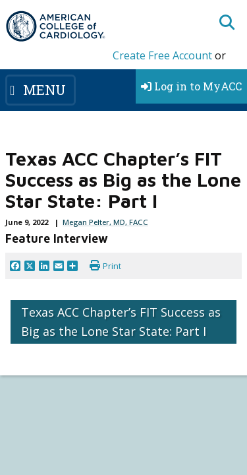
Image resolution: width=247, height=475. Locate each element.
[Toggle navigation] (40, 90)
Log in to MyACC (191, 86)
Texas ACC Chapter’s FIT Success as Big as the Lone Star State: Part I (121, 321)
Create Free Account (162, 55)
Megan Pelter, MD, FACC (105, 222)
